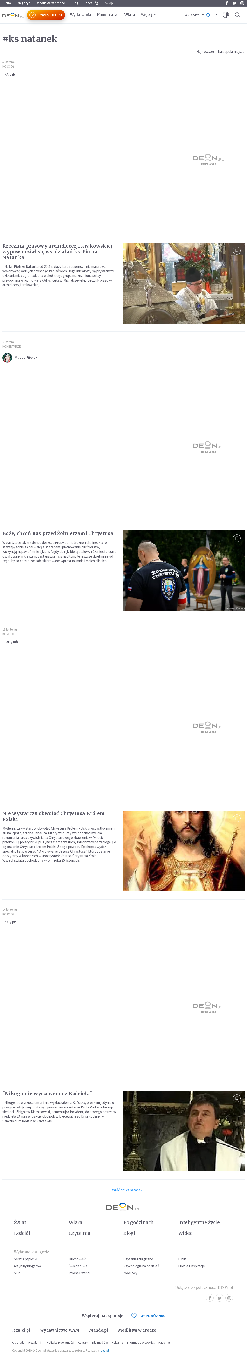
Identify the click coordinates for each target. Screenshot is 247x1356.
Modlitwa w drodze (51, 3)
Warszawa (193, 14)
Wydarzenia (80, 15)
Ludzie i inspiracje (191, 1266)
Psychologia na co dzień (141, 1266)
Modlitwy (130, 1273)
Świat (20, 1222)
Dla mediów (100, 1343)
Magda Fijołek (26, 357)
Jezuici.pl (21, 1330)
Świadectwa (78, 1266)
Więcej (146, 14)
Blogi (75, 3)
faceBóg (92, 3)
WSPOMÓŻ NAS (148, 1316)
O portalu (18, 1343)
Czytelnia (79, 1233)
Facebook (227, 3)
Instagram (242, 3)
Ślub (17, 1273)
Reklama (117, 1343)
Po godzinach (139, 1222)
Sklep (109, 3)
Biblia (6, 3)
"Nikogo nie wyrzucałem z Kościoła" (47, 1093)
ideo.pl (104, 1351)
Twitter (234, 3)
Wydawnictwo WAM (60, 1330)
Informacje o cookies (141, 1343)
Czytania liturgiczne (138, 1259)
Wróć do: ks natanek (127, 1190)
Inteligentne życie (199, 1222)
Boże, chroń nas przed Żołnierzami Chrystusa (57, 533)
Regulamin (35, 1343)
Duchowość (77, 1259)
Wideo (185, 1233)
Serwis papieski (25, 1259)
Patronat (164, 1343)
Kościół (8, 66)
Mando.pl (98, 1330)
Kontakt (83, 1343)
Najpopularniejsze (231, 51)
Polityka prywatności (60, 1343)
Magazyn (24, 3)
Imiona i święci (79, 1273)
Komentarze (108, 15)
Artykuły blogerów (27, 1266)
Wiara (129, 15)
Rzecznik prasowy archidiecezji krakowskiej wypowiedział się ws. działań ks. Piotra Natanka (57, 251)
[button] (225, 15)
